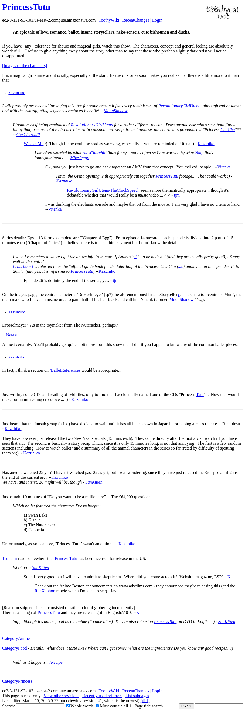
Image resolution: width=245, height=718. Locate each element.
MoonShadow (116, 111)
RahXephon (45, 593)
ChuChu (227, 130)
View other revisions (61, 698)
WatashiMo (33, 144)
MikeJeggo (79, 158)
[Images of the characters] (24, 65)
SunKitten (94, 484)
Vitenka (224, 167)
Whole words (80, 708)
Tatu (200, 397)
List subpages (137, 698)
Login (157, 20)
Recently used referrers (102, 698)
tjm (177, 196)
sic (180, 267)
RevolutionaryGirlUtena (179, 106)
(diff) (145, 703)
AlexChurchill (28, 135)
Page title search (146, 708)
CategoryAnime (16, 641)
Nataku (12, 336)
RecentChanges (135, 20)
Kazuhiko (16, 93)
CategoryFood (14, 650)
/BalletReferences (65, 372)
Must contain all (112, 708)
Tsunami (9, 561)
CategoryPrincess (17, 683)
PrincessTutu (26, 7)
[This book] (23, 267)
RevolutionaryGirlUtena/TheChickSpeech (103, 191)
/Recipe (56, 664)
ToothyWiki (108, 20)
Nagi (199, 153)
